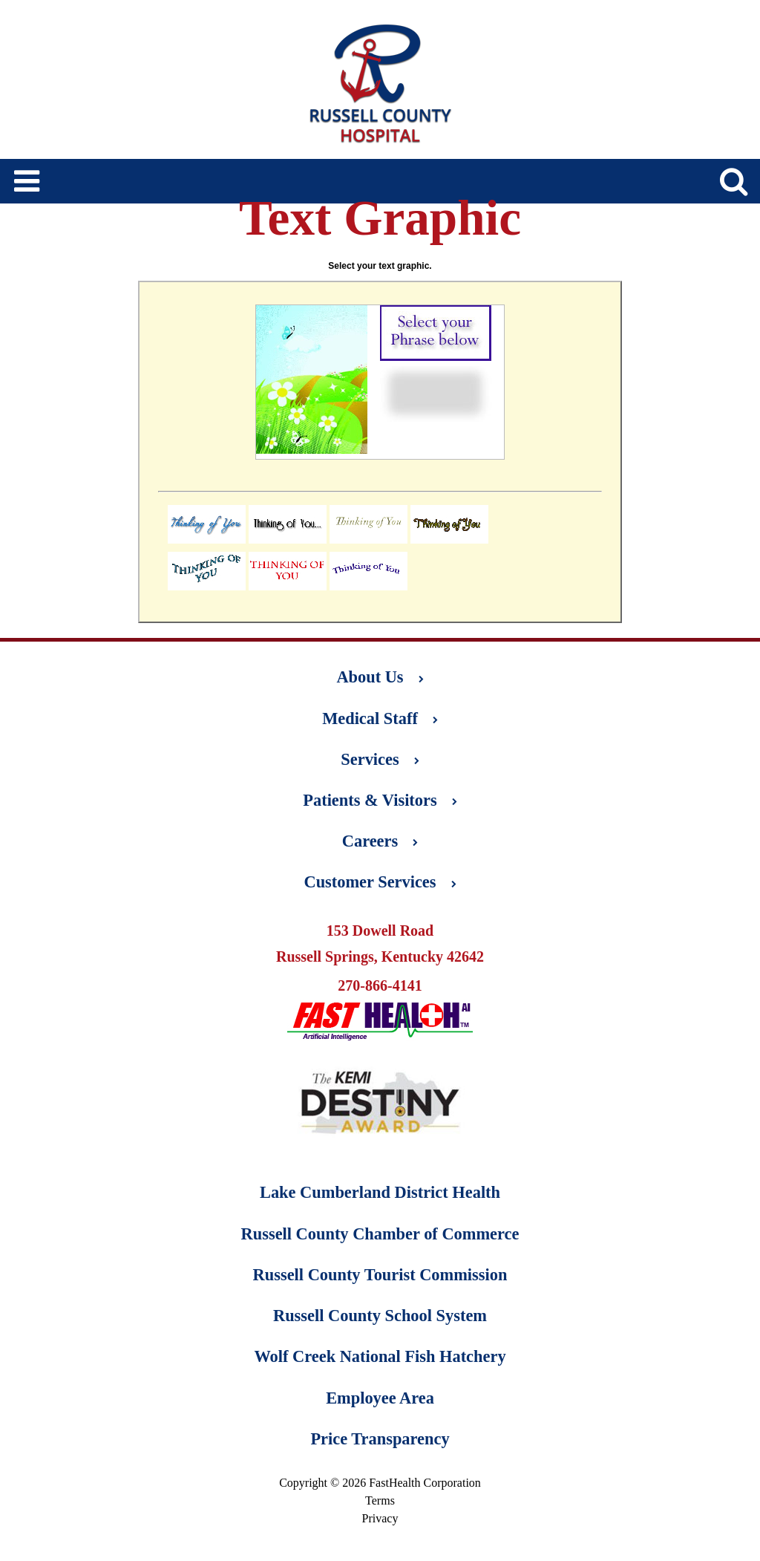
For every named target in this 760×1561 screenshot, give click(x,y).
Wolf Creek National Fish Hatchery (379, 1356)
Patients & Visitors (379, 800)
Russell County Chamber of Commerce (380, 1234)
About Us (379, 677)
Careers (380, 841)
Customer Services (380, 882)
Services (380, 759)
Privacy (380, 1518)
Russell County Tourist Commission (380, 1274)
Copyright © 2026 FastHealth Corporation (380, 1482)
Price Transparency (379, 1439)
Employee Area (380, 1398)
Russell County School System (380, 1315)
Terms (380, 1500)
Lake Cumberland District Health (380, 1192)
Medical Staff (380, 718)
